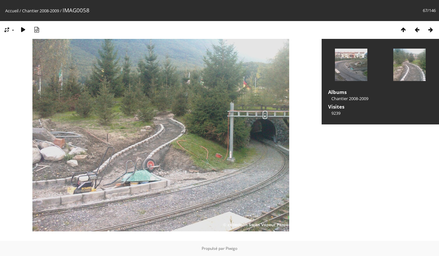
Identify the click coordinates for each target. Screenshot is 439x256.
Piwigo (231, 248)
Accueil (11, 11)
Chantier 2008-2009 (40, 11)
